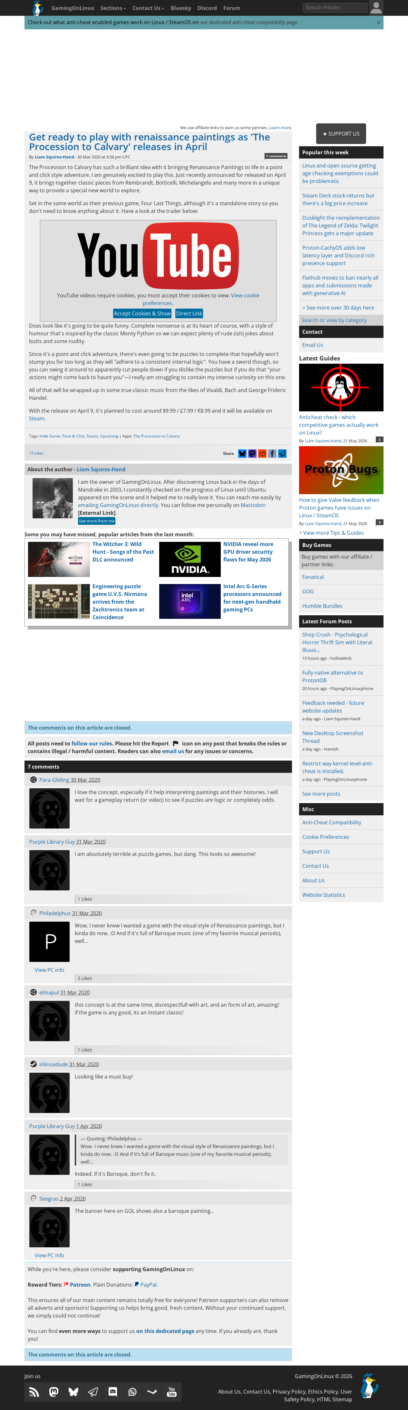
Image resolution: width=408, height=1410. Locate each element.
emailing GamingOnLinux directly (118, 505)
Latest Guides (319, 358)
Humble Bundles (322, 605)
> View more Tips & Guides (331, 532)
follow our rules (92, 743)
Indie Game (50, 436)
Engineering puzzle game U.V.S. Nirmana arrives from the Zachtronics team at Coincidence (119, 602)
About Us (313, 880)
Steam (36, 418)
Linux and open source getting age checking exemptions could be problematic (340, 173)
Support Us (316, 851)
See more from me (96, 521)
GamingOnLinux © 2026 (323, 1376)
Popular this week (325, 152)
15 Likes (36, 453)
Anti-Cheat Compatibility (331, 822)
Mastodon (253, 505)
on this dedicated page (165, 1331)
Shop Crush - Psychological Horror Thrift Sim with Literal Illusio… (337, 642)
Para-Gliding (54, 779)
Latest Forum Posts (327, 621)
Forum (231, 8)
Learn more (280, 127)
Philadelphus (55, 913)
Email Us (312, 345)
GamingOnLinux (73, 8)
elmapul (49, 992)
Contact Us (148, 8)
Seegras (49, 1198)
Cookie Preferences (325, 836)
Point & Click (73, 436)
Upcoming (109, 436)
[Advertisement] (203, 77)
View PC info (49, 970)
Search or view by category (334, 320)
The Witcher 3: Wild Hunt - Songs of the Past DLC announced (123, 552)
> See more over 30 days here (338, 307)
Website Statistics (323, 894)
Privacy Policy (289, 1391)
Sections (113, 8)
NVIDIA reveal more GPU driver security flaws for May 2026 (248, 552)
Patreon (77, 1284)
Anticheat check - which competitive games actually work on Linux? (341, 421)
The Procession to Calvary (156, 436)
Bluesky (181, 8)
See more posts (321, 793)
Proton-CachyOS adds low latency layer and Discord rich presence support (338, 255)
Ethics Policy (323, 1391)
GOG (308, 591)
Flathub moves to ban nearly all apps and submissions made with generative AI (340, 285)
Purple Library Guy (52, 841)
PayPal (145, 1284)
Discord (207, 8)
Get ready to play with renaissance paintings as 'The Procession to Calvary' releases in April (149, 141)
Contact (312, 331)
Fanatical (313, 576)
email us (173, 751)
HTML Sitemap (334, 1399)
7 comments (276, 156)
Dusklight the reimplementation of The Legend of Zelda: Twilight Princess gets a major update (341, 225)
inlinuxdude (53, 1064)
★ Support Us (341, 133)
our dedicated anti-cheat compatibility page (248, 22)
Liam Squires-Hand (54, 157)
